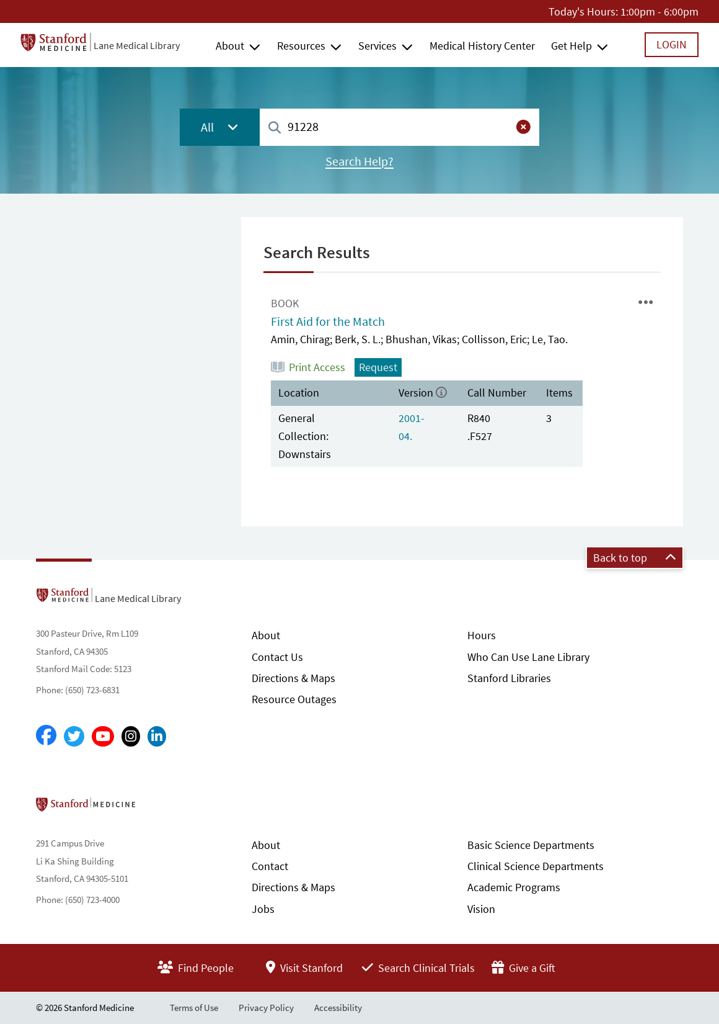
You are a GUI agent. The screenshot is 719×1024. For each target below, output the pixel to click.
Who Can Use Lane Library (528, 657)
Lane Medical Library (137, 45)
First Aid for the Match (328, 321)
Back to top (634, 557)
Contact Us (277, 657)
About (230, 45)
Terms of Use (194, 1007)
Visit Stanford (304, 968)
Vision (481, 909)
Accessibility (338, 1007)
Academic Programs (513, 887)
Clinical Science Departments (535, 866)
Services (377, 45)
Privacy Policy (266, 1007)
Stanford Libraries (509, 678)
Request (378, 367)
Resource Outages (294, 699)
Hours (481, 635)
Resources (301, 45)
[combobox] (399, 127)
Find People (195, 968)
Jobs (263, 909)
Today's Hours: (583, 11)
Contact (270, 866)
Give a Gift (523, 968)
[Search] (274, 128)
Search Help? (359, 161)
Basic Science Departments (530, 845)
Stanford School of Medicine (157, 808)
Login (671, 44)
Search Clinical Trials (418, 968)
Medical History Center (482, 45)
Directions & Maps (293, 678)
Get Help (571, 45)
